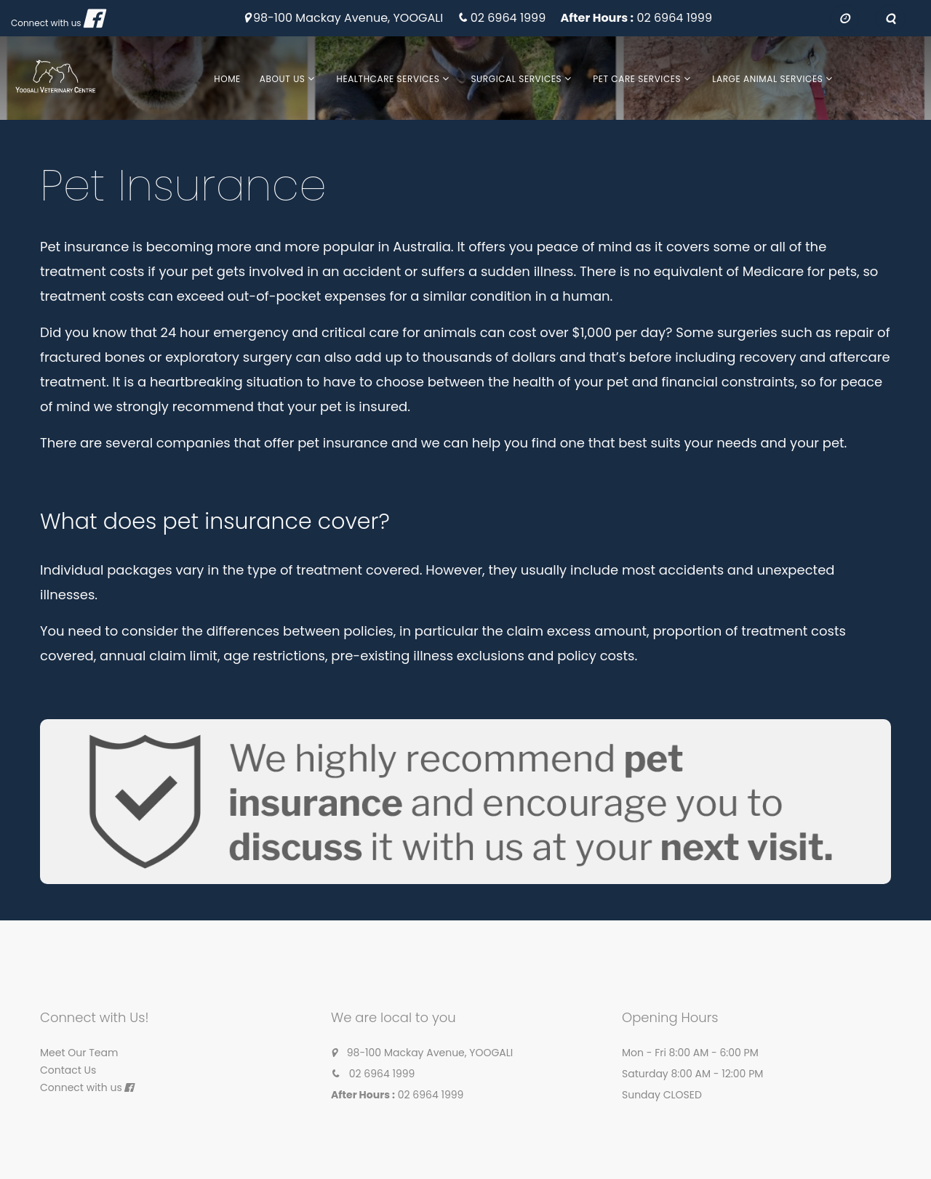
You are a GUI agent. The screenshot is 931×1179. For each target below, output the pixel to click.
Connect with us (46, 23)
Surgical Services (516, 78)
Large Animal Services (767, 78)
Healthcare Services (387, 78)
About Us (282, 78)
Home (227, 78)
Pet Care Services (637, 78)
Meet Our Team (79, 1052)
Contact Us (68, 1070)
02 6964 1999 (508, 18)
